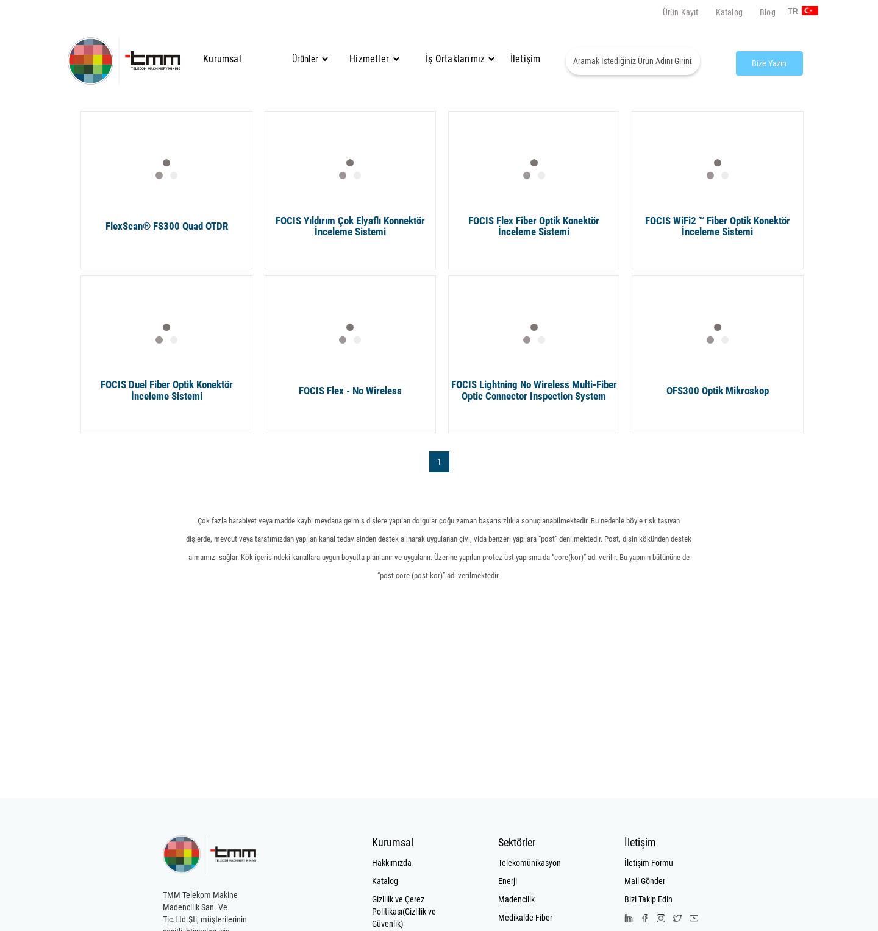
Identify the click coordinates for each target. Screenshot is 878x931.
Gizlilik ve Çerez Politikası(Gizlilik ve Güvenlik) (404, 911)
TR (793, 11)
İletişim (525, 59)
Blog (768, 12)
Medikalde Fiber (525, 917)
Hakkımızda (392, 863)
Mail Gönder (644, 881)
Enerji (507, 881)
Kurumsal (222, 59)
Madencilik (516, 899)
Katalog (729, 12)
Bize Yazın (769, 63)
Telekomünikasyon (529, 863)
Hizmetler (374, 59)
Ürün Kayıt (681, 12)
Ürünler (305, 59)
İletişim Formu (648, 863)
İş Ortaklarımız (455, 59)
